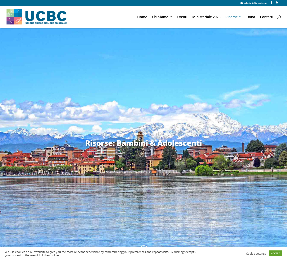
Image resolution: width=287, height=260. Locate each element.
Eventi (182, 17)
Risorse (231, 17)
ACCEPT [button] (275, 253)
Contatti (266, 17)
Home (142, 17)
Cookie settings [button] (256, 253)
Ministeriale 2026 (206, 17)
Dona (250, 17)
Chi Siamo (160, 17)
